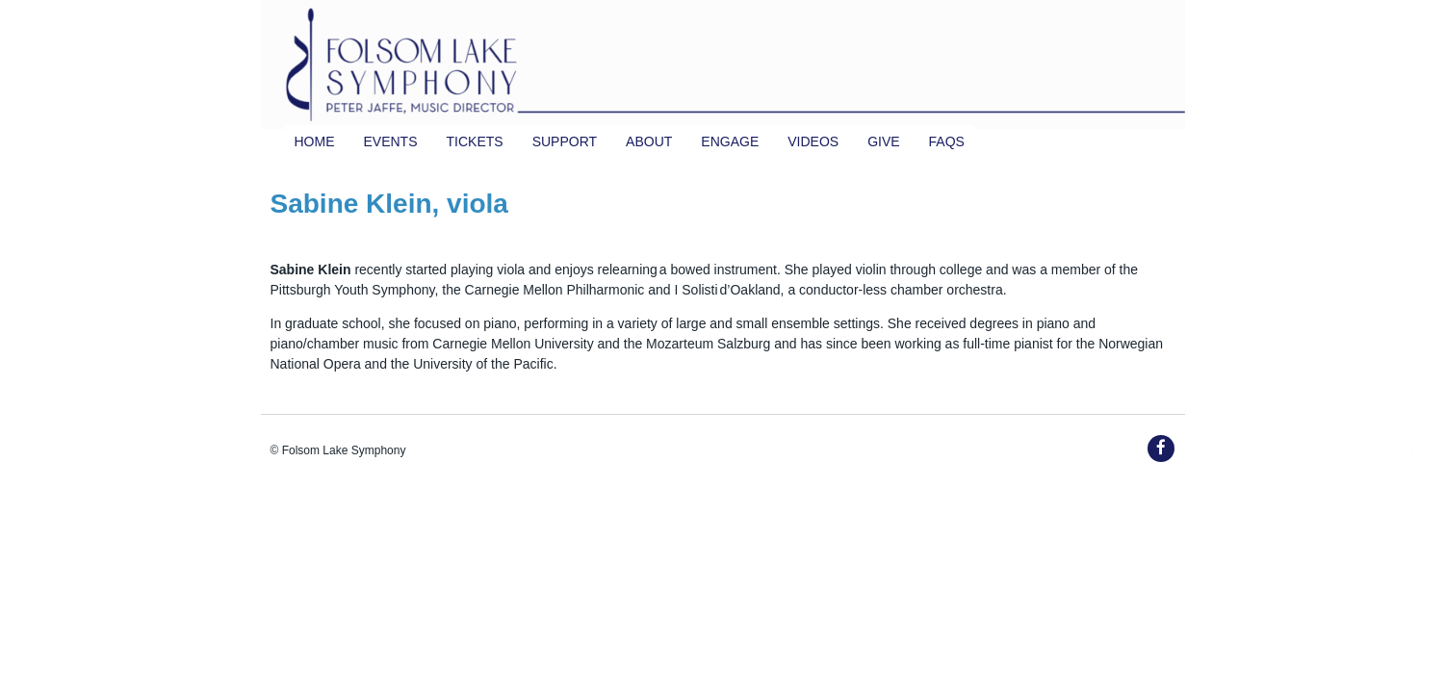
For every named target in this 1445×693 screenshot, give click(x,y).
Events (391, 141)
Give (883, 141)
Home (315, 141)
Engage (730, 141)
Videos (813, 141)
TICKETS (475, 141)
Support (564, 141)
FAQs (947, 141)
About (649, 141)
